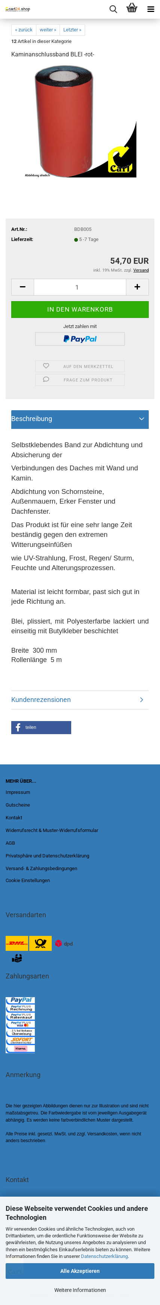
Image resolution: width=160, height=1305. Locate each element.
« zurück (24, 30)
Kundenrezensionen (41, 699)
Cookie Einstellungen (28, 880)
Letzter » (72, 30)
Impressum (18, 792)
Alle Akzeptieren (80, 1271)
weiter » (48, 30)
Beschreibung (31, 419)
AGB (10, 843)
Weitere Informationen (80, 1290)
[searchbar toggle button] (113, 9)
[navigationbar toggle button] (150, 9)
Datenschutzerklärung (104, 1256)
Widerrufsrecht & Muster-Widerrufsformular (52, 830)
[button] (41, 727)
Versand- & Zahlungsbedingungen (41, 868)
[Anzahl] (80, 287)
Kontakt (14, 817)
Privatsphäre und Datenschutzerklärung (47, 856)
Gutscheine (18, 805)
